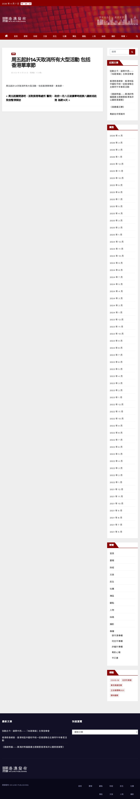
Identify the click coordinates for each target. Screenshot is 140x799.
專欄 (124, 36)
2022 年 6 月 (116, 447)
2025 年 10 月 (117, 178)
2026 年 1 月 (116, 157)
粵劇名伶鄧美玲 (117, 114)
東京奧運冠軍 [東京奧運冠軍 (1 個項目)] (116, 685)
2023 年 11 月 (116, 326)
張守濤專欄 (117, 635)
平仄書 (115, 658)
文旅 (45, 36)
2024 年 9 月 (116, 263)
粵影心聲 (116, 652)
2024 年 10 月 (117, 256)
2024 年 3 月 (116, 298)
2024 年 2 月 (116, 305)
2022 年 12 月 (116, 404)
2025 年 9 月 (116, 185)
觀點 (84, 36)
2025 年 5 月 (116, 206)
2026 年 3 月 (116, 142)
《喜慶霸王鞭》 (117, 107)
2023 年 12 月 (116, 319)
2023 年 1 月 (116, 397)
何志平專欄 (117, 641)
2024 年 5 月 (116, 284)
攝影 (113, 36)
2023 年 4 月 (116, 376)
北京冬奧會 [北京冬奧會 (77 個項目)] (127, 680)
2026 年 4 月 (116, 135)
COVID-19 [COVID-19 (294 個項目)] (115, 680)
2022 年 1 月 (116, 482)
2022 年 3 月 (116, 468)
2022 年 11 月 (116, 411)
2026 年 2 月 (116, 150)
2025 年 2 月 (116, 227)
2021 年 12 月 (116, 489)
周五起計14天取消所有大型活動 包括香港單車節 (50, 62)
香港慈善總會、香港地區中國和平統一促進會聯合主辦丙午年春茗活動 (122, 84)
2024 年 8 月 (116, 270)
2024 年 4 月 (116, 291)
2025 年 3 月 (116, 220)
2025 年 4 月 (116, 213)
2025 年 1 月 (116, 234)
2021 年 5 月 (116, 532)
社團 (65, 36)
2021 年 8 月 (116, 517)
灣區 (74, 36)
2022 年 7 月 (116, 440)
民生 (55, 36)
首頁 (16, 36)
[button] (137, 36)
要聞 (26, 36)
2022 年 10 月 (117, 418)
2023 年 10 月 (117, 333)
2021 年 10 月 (116, 503)
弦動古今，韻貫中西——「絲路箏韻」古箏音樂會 (26, 731)
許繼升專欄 (117, 647)
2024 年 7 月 (116, 277)
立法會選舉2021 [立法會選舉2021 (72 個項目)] (117, 690)
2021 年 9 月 (116, 510)
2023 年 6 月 (116, 362)
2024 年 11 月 (116, 249)
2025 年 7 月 (116, 199)
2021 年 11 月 (116, 496)
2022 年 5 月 (116, 454)
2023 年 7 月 (116, 355)
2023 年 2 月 (116, 390)
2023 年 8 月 (116, 348)
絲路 (104, 36)
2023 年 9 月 (116, 341)
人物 (94, 36)
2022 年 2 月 (116, 475)
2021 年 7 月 (116, 525)
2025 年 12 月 (116, 164)
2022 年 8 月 (116, 433)
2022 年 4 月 (116, 461)
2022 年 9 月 (116, 425)
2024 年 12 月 (117, 242)
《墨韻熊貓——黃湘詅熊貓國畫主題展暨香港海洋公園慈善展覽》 (122, 97)
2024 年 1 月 (116, 312)
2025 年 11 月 (116, 171)
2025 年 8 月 (116, 192)
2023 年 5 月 (116, 369)
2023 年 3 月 (116, 383)
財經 (35, 36)
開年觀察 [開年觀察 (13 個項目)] (114, 695)
